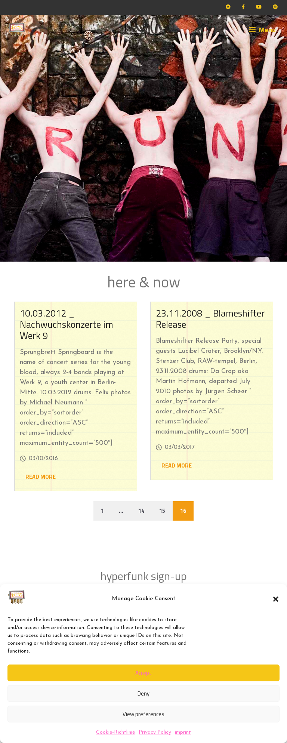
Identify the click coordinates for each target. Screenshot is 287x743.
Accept (143, 673)
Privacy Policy (155, 732)
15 (162, 510)
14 (141, 510)
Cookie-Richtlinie (115, 732)
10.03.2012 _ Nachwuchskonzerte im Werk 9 (66, 324)
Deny (143, 693)
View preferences (143, 714)
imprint (183, 732)
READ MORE (40, 476)
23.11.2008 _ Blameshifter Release (210, 319)
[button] (276, 599)
